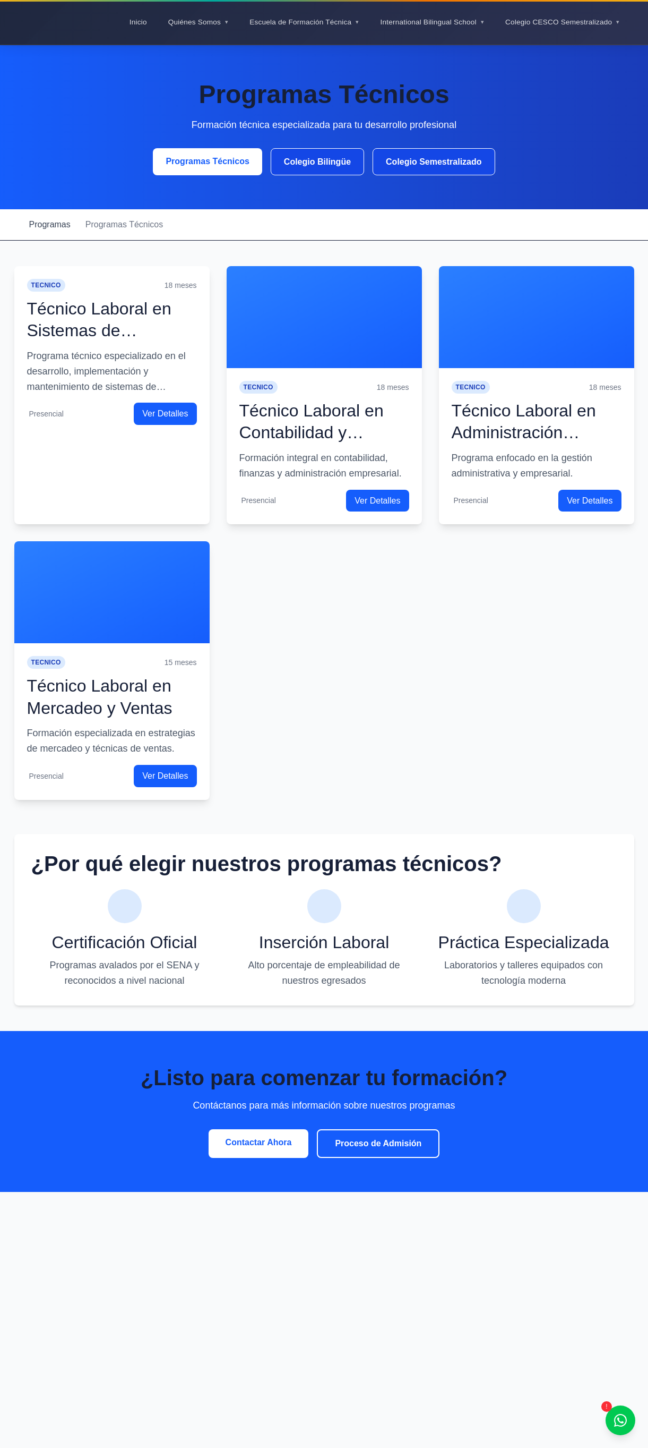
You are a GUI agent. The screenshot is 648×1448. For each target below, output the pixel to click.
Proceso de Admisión (378, 1143)
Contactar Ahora (259, 1142)
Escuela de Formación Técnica (300, 22)
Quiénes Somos (194, 22)
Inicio (138, 22)
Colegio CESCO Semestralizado (558, 22)
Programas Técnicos (207, 161)
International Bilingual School (428, 22)
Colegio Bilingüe (317, 161)
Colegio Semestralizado (434, 161)
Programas (50, 224)
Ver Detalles (165, 413)
